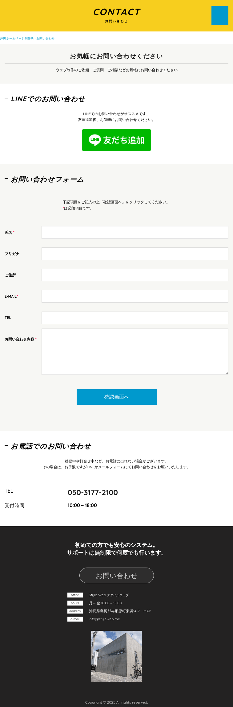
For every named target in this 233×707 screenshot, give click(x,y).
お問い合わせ (117, 575)
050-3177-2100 (93, 492)
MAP (147, 611)
